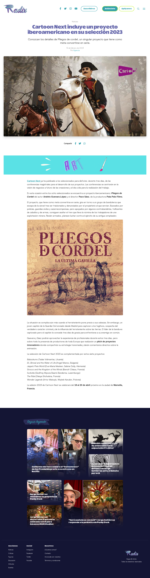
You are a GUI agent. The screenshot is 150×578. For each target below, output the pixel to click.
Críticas (10, 553)
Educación (11, 560)
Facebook (29, 553)
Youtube (29, 560)
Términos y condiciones (52, 560)
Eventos (10, 568)
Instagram (29, 550)
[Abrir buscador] (138, 9)
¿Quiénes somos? (50, 550)
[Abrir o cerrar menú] (144, 8)
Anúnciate (110, 9)
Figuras (10, 557)
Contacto (48, 553)
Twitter (28, 557)
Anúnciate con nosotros (52, 557)
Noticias (10, 550)
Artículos (11, 564)
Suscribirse (89, 9)
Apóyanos (127, 9)
